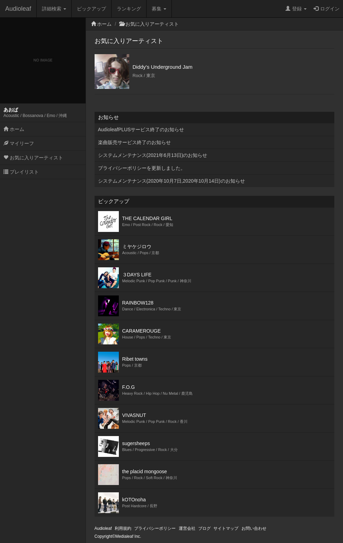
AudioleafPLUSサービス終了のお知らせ (141, 129)
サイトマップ (225, 528)
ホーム (13, 129)
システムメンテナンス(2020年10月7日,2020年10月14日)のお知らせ (171, 181)
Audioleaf (18, 8)
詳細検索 (54, 8)
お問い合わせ (253, 528)
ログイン (327, 8)
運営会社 (187, 528)
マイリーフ (18, 143)
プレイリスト (21, 172)
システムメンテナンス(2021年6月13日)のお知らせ (153, 155)
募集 (159, 8)
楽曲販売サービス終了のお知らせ (134, 142)
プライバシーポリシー (155, 528)
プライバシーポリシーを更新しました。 (141, 168)
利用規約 (123, 528)
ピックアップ (91, 8)
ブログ (204, 528)
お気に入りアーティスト (33, 157)
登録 (296, 8)
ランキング (129, 8)
